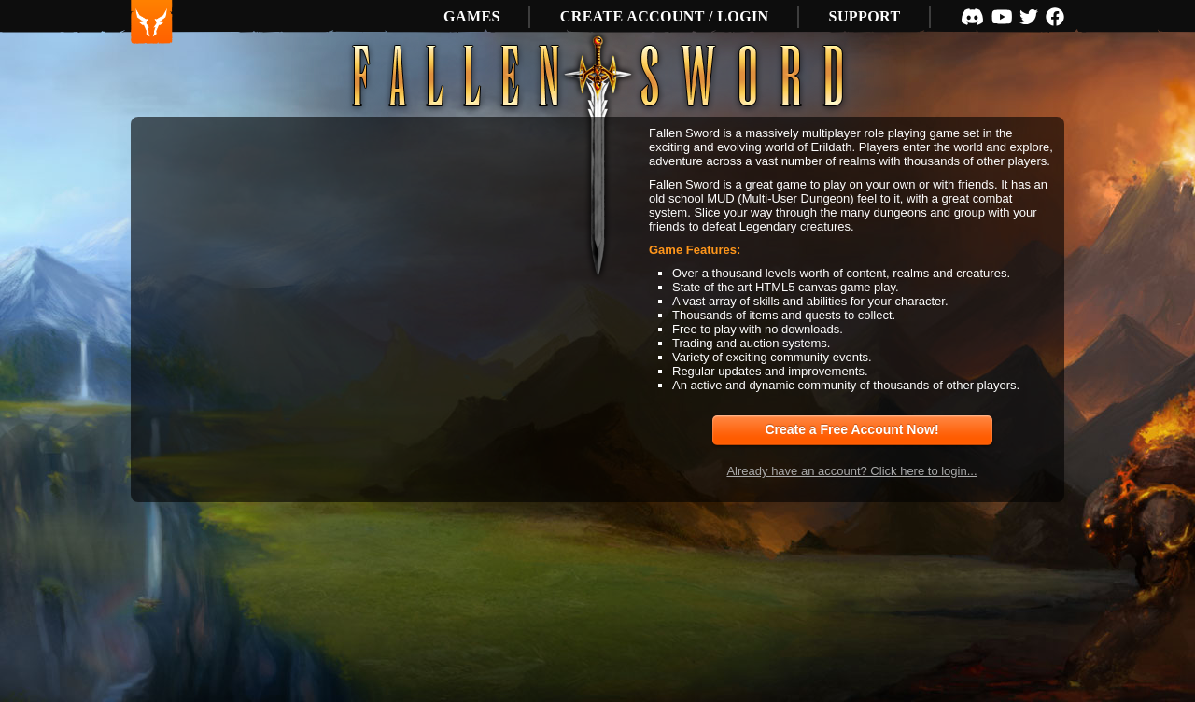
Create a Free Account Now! (851, 429)
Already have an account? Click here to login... (851, 471)
